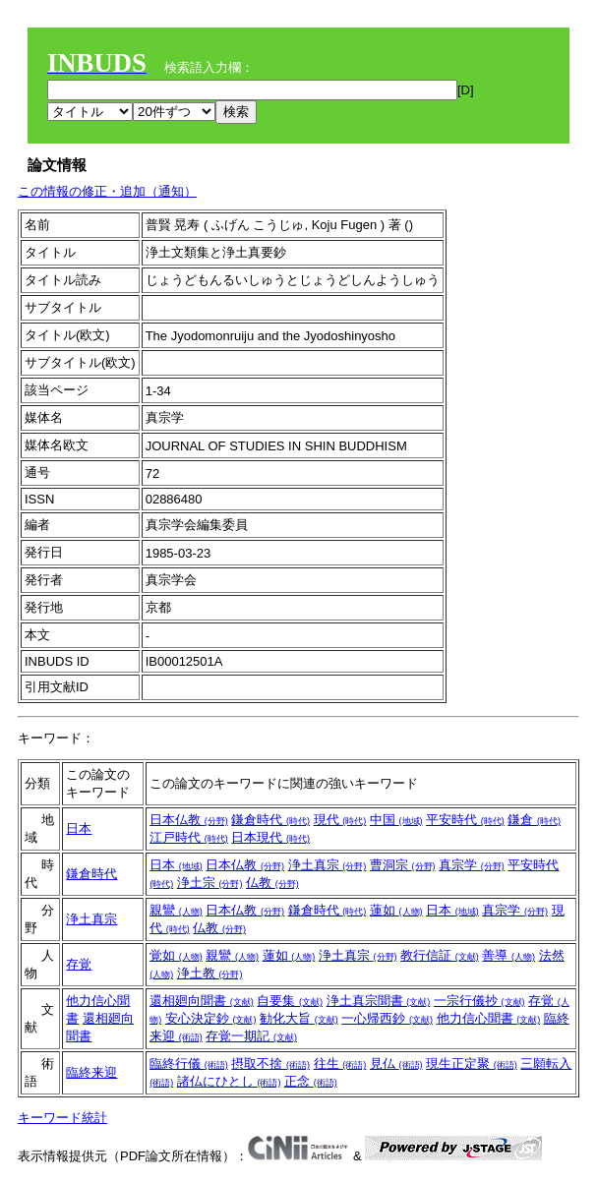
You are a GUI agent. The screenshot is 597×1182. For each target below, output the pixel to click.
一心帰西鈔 (387, 1018)
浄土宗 (210, 882)
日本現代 (270, 837)
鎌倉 (534, 819)
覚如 (176, 955)
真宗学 (472, 864)
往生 (340, 1063)
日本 (78, 828)
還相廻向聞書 (201, 1000)
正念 (310, 1081)
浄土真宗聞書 (379, 1000)
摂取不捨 (270, 1063)
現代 (340, 819)
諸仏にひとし (229, 1081)
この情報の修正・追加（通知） (107, 191)
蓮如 (396, 910)
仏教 (272, 882)
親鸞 (176, 910)
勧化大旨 (299, 1018)
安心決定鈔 (211, 1018)
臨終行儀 (188, 1063)
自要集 (290, 1000)
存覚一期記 (251, 1036)
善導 (508, 955)
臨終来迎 (91, 1072)
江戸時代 (188, 837)
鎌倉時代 (270, 819)
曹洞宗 (403, 864)
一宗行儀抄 (479, 1000)
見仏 (396, 1063)
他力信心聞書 (489, 1018)
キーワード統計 (62, 1117)
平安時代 (465, 819)
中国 (396, 819)
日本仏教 (188, 819)
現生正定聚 (471, 1063)
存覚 (78, 964)
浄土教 (210, 973)
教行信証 (439, 955)
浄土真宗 (327, 864)
